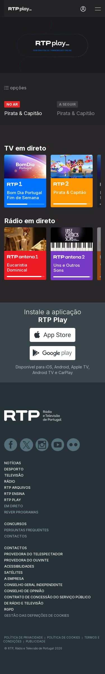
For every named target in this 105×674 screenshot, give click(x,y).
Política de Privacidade (23, 637)
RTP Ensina (14, 494)
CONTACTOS (15, 548)
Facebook (11, 445)
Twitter (26, 445)
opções (15, 87)
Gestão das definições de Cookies (36, 615)
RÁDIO (9, 481)
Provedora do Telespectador (33, 554)
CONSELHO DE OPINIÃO (24, 591)
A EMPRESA (14, 579)
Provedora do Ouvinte (26, 560)
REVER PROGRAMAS (21, 512)
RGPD (9, 609)
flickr (73, 445)
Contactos (15, 536)
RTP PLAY (12, 500)
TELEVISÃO (14, 475)
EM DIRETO (13, 506)
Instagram (42, 445)
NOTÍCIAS (12, 463)
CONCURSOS (15, 524)
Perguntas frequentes (26, 530)
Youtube (58, 445)
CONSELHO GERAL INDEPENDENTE (33, 585)
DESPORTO (14, 469)
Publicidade (35, 641)
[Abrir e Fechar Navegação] (97, 9)
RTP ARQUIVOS (17, 487)
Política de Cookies (63, 637)
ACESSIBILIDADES (19, 566)
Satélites (13, 572)
